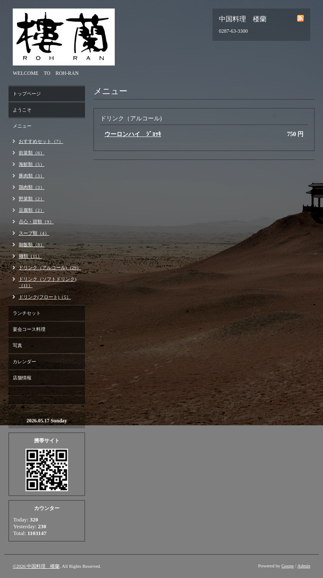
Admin (303, 565)
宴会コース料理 (29, 329)
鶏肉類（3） (32, 187)
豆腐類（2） (32, 210)
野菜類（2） (32, 198)
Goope (287, 565)
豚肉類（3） (32, 175)
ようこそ (22, 109)
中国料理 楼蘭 (43, 566)
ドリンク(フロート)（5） (45, 296)
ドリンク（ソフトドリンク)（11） (47, 282)
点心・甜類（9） (36, 221)
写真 (17, 345)
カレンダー (24, 361)
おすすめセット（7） (41, 141)
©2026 (20, 566)
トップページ (27, 93)
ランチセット (27, 313)
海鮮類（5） (32, 164)
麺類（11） (30, 256)
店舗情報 (22, 377)
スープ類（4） (34, 233)
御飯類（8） (32, 244)
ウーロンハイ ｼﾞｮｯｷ (133, 134)
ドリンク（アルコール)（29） (50, 267)
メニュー (22, 125)
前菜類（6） (32, 152)
